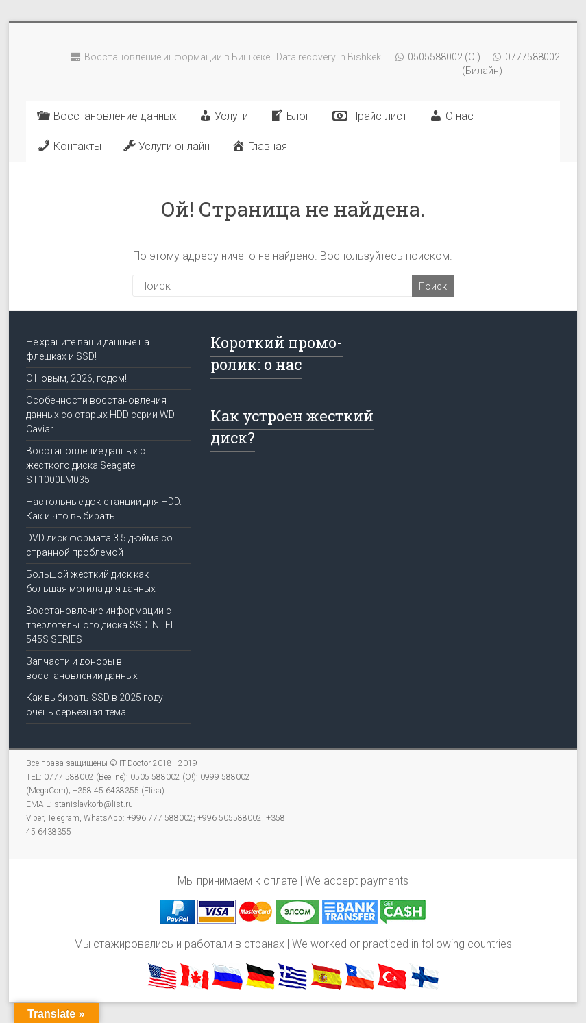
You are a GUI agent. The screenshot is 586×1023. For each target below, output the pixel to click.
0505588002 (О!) (443, 56)
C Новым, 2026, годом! (76, 378)
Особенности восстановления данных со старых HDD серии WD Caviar (100, 414)
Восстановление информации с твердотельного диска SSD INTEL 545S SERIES (100, 625)
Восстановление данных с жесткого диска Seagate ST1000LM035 (85, 465)
